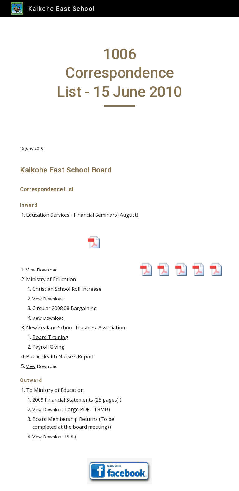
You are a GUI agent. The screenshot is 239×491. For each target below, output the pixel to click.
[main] (119, 75)
